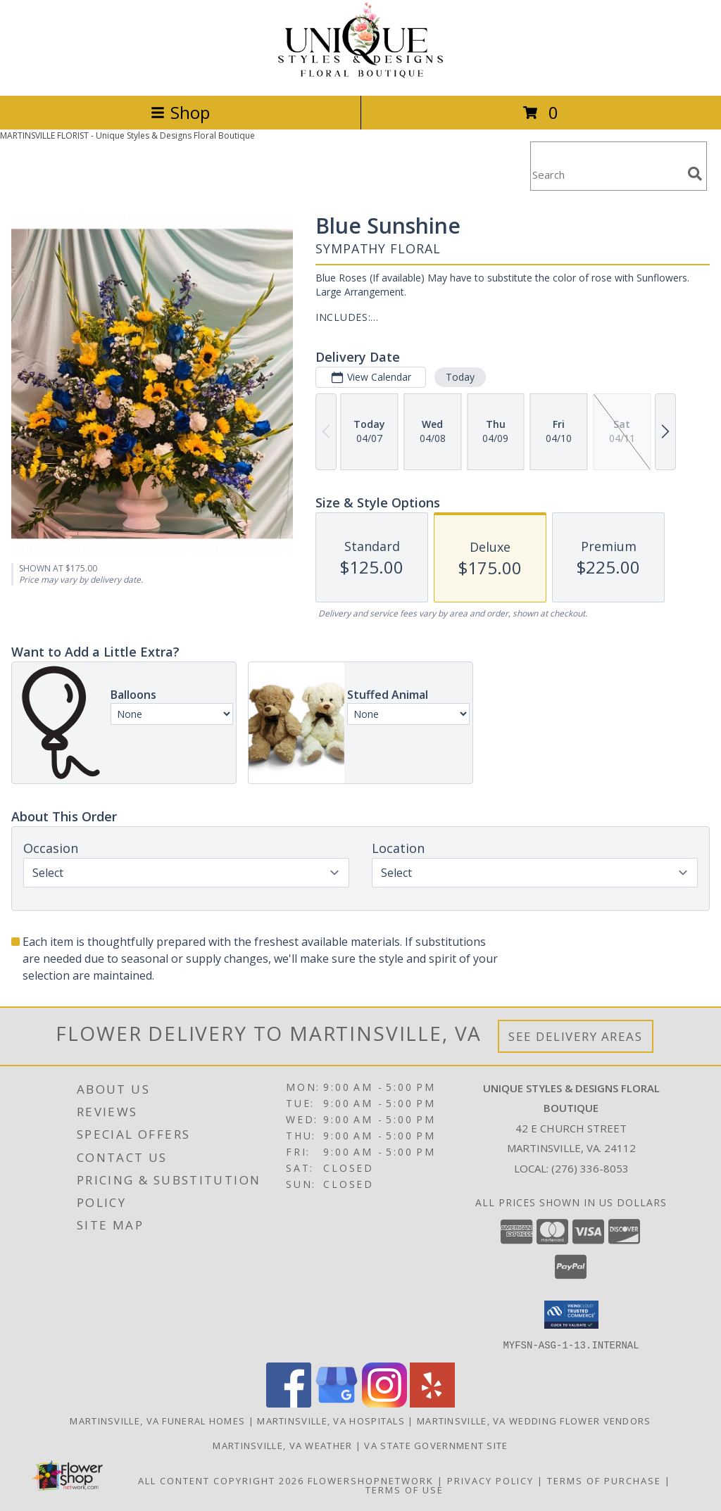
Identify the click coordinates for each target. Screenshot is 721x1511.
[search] (695, 174)
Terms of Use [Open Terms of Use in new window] (404, 1489)
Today (460, 377)
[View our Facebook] (288, 1403)
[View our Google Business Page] (336, 1403)
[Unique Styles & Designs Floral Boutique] (360, 75)
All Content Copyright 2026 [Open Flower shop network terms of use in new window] (221, 1480)
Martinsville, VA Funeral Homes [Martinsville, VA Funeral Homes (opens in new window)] (157, 1420)
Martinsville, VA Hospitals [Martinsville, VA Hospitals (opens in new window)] (331, 1420)
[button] (571, 1315)
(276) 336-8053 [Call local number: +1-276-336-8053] (590, 1168)
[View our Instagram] (384, 1403)
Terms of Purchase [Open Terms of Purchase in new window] (604, 1480)
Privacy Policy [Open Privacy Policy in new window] (490, 1480)
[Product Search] (606, 175)
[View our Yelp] (432, 1403)
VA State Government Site (436, 1445)
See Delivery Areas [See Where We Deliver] (575, 1036)
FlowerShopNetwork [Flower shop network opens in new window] (371, 1480)
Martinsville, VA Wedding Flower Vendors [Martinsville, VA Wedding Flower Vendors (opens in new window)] (534, 1420)
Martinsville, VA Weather (282, 1445)
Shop (180, 112)
